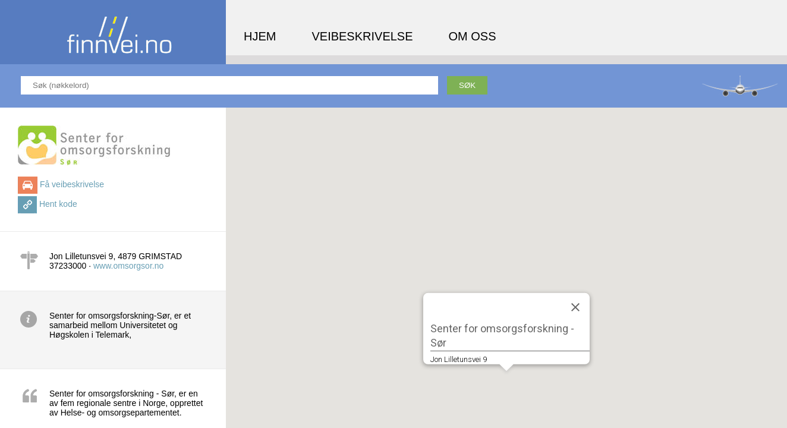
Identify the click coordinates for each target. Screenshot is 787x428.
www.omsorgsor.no (128, 265)
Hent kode (58, 204)
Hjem (260, 36)
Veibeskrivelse (362, 36)
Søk (467, 85)
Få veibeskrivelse (72, 184)
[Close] (575, 306)
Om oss (472, 36)
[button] (506, 382)
